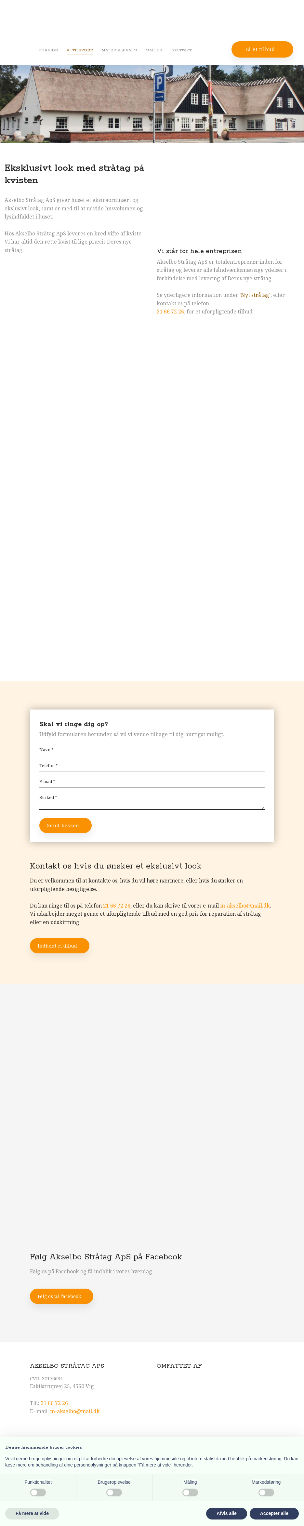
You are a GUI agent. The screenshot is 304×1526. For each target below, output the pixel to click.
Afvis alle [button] (226, 1513)
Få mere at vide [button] (32, 1513)
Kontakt (182, 50)
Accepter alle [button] (274, 1513)
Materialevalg (119, 50)
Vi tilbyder (80, 50)
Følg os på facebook (59, 1296)
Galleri (155, 50)
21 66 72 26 (170, 311)
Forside (48, 50)
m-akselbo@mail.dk (245, 905)
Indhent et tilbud (57, 946)
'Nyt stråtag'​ (255, 295)
